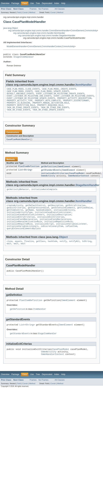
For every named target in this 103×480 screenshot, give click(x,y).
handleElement (43, 216)
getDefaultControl (36, 211)
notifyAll (74, 251)
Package (15, 3)
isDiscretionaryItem (52, 235)
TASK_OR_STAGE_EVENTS (18, 114)
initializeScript (44, 232)
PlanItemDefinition (28, 171)
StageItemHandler (24, 57)
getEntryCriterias (75, 211)
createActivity (15, 211)
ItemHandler (84, 85)
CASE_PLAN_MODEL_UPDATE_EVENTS (52, 93)
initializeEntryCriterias (21, 224)
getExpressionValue (38, 214)
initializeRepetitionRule (58, 230)
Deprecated (47, 3)
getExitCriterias (16, 214)
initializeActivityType (19, 219)
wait (9, 253)
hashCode (52, 251)
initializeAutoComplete (44, 195)
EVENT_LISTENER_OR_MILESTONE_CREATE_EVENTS (60, 95)
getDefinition (48, 171)
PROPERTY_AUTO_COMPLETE (48, 103)
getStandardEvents (51, 174)
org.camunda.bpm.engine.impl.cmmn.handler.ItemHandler (39, 33)
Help (63, 3)
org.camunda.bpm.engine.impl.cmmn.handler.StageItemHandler (46, 35)
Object (63, 246)
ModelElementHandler (16, 46)
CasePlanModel (77, 178)
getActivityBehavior (18, 195)
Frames (33, 9)
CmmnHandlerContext (51, 46)
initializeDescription (59, 222)
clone (10, 251)
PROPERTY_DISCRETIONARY (76, 103)
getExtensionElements (63, 214)
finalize (29, 251)
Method (32, 12)
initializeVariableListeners (22, 235)
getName (30, 216)
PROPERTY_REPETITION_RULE (21, 108)
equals (18, 251)
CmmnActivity (90, 30)
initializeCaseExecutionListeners (25, 222)
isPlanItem (71, 235)
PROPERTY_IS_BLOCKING (18, 106)
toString (86, 251)
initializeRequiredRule (19, 232)
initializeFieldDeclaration (22, 227)
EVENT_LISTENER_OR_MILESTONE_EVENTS (74, 98)
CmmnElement (77, 30)
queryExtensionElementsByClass (24, 237)
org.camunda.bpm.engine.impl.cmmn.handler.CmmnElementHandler (39, 30)
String (27, 174)
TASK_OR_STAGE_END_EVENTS (55, 111)
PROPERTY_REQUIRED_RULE (50, 108)
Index (56, 3)
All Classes (60, 9)
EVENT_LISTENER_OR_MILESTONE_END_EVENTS (29, 98)
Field (19, 12)
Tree (38, 3)
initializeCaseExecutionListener (53, 219)
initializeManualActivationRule (24, 230)
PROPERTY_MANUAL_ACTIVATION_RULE (50, 106)
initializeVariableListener (71, 232)
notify (63, 251)
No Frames (44, 9)
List (20, 174)
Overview (5, 3)
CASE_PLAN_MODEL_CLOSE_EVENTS (23, 90)
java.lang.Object (10, 28)
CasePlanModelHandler (18, 144)
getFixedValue (84, 214)
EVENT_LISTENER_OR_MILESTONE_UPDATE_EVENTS (31, 101)
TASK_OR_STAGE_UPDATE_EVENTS (48, 114)
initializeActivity (64, 216)
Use (32, 3)
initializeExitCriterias (54, 178)
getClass (41, 251)
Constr (25, 12)
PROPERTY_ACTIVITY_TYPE (19, 103)
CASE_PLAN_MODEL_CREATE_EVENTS (59, 90)
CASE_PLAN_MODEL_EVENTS (19, 93)
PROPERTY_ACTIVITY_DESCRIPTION (74, 101)
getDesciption (55, 211)
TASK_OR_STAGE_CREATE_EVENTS (22, 111)
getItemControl (15, 216)
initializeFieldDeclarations (55, 227)
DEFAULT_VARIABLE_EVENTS (20, 95)
